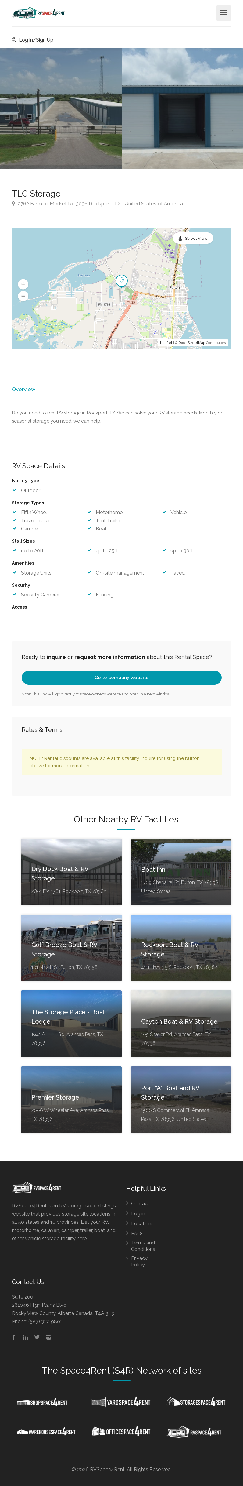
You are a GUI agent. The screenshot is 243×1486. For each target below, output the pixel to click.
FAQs (137, 1234)
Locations (142, 1224)
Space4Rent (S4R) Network (115, 1371)
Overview (23, 389)
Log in (138, 1214)
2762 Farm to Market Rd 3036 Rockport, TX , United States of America (97, 204)
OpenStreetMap (192, 343)
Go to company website (122, 677)
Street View (196, 238)
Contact (140, 1203)
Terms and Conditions (143, 1246)
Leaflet (166, 343)
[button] (23, 284)
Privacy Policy (139, 1261)
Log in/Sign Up (32, 40)
